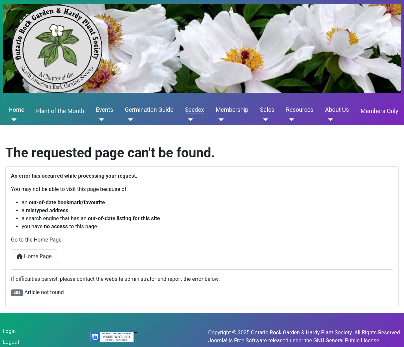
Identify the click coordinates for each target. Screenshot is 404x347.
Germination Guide (149, 109)
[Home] (13, 119)
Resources (299, 109)
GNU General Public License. (346, 340)
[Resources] (290, 119)
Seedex (194, 109)
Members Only (379, 111)
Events (104, 109)
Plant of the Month (60, 111)
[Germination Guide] (129, 119)
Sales (267, 109)
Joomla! (217, 340)
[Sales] (264, 119)
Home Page (34, 256)
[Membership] (220, 119)
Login (9, 331)
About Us (337, 109)
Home (16, 109)
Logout (11, 342)
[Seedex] (189, 119)
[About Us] (329, 119)
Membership (232, 109)
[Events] (100, 119)
